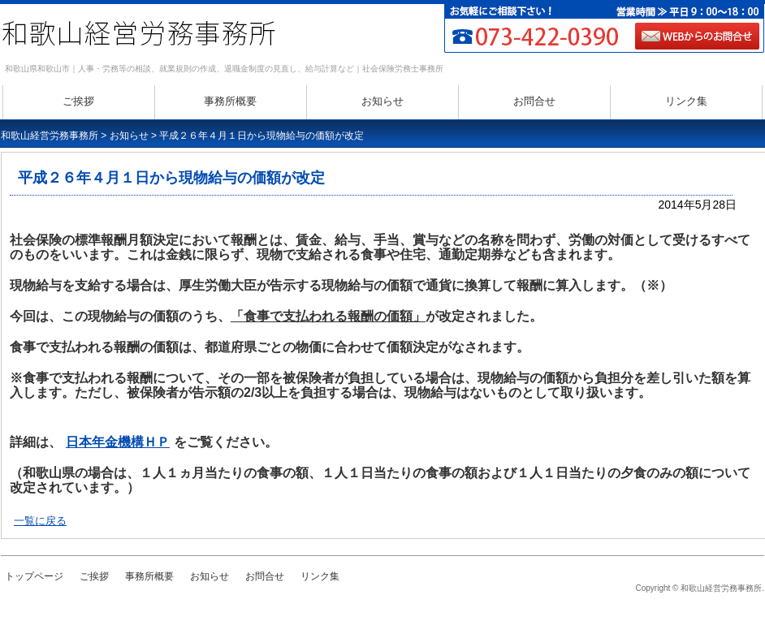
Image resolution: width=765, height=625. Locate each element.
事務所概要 (230, 101)
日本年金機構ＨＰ (118, 442)
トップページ (34, 576)
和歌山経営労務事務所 (49, 135)
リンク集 (686, 101)
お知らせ (382, 101)
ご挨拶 (78, 101)
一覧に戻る (40, 521)
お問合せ (534, 101)
